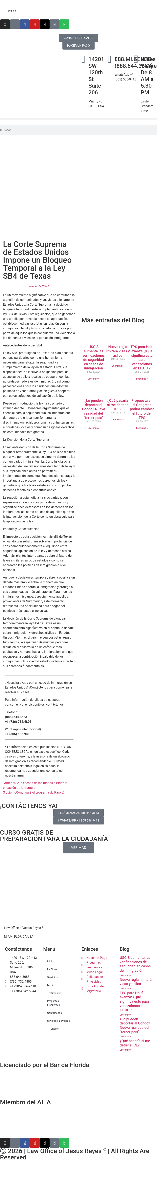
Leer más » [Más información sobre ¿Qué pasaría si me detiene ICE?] (118, 419)
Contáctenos (54, 1012)
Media (50, 985)
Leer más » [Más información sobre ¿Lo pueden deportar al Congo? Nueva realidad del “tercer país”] (94, 428)
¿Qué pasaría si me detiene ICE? (117, 404)
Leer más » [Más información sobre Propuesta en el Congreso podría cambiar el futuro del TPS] (142, 428)
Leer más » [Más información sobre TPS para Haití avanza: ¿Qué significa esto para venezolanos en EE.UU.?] (142, 378)
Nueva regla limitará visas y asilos (118, 351)
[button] (78, 119)
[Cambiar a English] (78, 11)
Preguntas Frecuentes (53, 1002)
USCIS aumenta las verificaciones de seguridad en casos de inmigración (93, 357)
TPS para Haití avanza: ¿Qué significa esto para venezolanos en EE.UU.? (141, 357)
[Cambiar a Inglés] (78, 1169)
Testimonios (54, 993)
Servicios (52, 977)
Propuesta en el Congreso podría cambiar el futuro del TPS (142, 409)
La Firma (52, 969)
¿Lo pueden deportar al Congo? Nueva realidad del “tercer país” (93, 409)
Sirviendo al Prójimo (58, 1020)
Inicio (50, 961)
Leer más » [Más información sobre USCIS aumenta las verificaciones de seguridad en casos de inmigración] (94, 378)
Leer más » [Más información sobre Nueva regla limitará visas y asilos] (118, 365)
